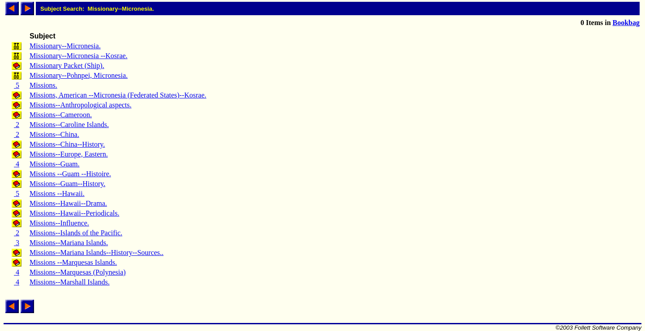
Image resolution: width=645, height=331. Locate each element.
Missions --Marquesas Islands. (73, 262)
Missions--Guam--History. (67, 183)
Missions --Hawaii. (57, 193)
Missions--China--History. (67, 144)
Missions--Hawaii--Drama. (68, 203)
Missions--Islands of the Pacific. (76, 233)
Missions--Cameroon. (61, 115)
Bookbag (626, 22)
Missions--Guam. (55, 164)
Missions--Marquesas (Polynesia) (78, 272)
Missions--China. (54, 134)
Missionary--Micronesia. (65, 46)
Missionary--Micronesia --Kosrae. (79, 55)
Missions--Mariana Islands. (69, 242)
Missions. (43, 85)
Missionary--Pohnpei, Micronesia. (79, 75)
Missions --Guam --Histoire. (70, 174)
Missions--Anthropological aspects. (81, 105)
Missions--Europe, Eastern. (69, 154)
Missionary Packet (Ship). (67, 65)
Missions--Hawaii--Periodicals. (74, 213)
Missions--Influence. (59, 223)
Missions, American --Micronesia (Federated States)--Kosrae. (118, 95)
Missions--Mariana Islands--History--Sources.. (96, 252)
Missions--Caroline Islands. (69, 124)
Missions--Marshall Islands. (70, 282)
